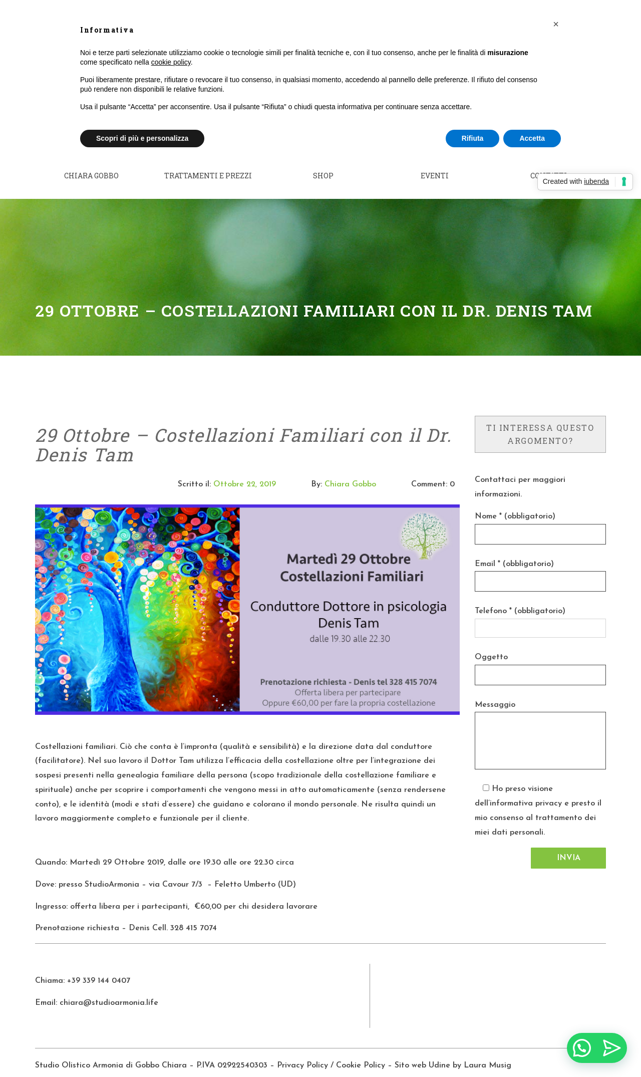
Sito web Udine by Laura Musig (454, 1052)
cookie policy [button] (171, 62)
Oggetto (491, 644)
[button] (556, 24)
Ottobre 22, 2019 (244, 471)
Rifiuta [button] (473, 138)
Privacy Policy (302, 1052)
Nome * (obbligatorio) (515, 503)
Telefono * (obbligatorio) (520, 598)
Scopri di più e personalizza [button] (142, 138)
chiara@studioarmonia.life (109, 989)
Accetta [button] (532, 138)
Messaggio (495, 691)
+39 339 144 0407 (98, 968)
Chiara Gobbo (350, 471)
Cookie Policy (360, 1052)
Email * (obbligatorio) (514, 551)
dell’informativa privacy (518, 790)
